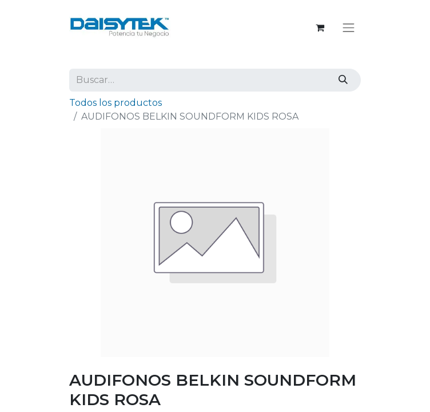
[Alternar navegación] (348, 27)
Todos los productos (115, 102)
